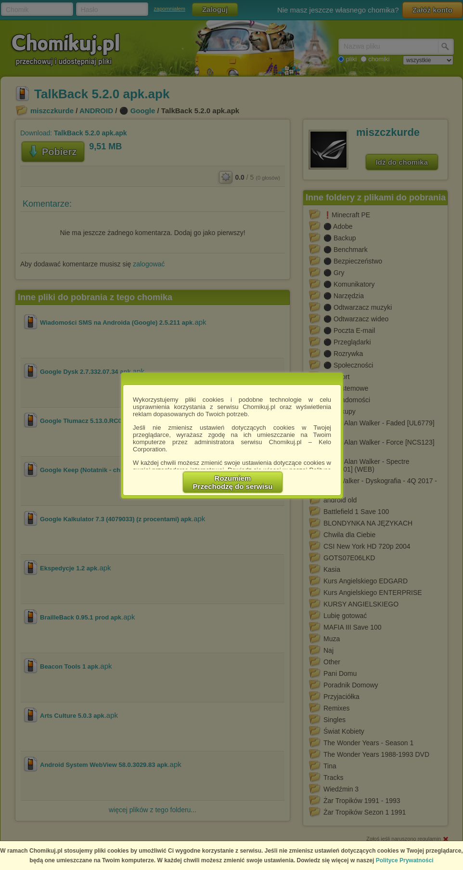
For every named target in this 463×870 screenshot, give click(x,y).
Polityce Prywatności (405, 860)
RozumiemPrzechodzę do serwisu (233, 482)
